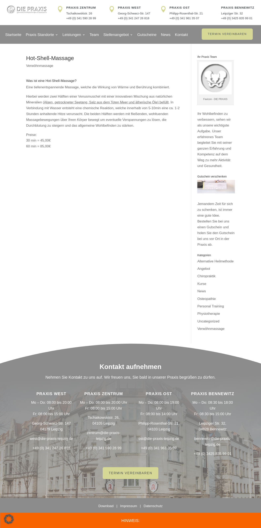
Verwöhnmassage (39, 66)
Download (106, 506)
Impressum (128, 506)
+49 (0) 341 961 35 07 (184, 18)
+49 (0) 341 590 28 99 (81, 18)
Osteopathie (206, 299)
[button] (9, 519)
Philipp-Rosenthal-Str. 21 (186, 13)
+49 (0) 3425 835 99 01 (236, 18)
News (166, 35)
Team (94, 35)
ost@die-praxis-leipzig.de (159, 439)
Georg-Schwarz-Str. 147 (134, 13)
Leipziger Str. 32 (232, 13)
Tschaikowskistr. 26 (79, 13)
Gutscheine (147, 35)
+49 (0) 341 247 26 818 (133, 18)
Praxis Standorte (40, 35)
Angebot (203, 269)
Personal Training (210, 306)
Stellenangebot (116, 35)
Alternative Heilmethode (215, 261)
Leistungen (71, 35)
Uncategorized (208, 321)
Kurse (201, 284)
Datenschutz (153, 506)
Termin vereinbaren (227, 34)
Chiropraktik (206, 276)
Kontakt (181, 35)
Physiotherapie (208, 314)
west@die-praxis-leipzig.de (51, 439)
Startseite (13, 35)
